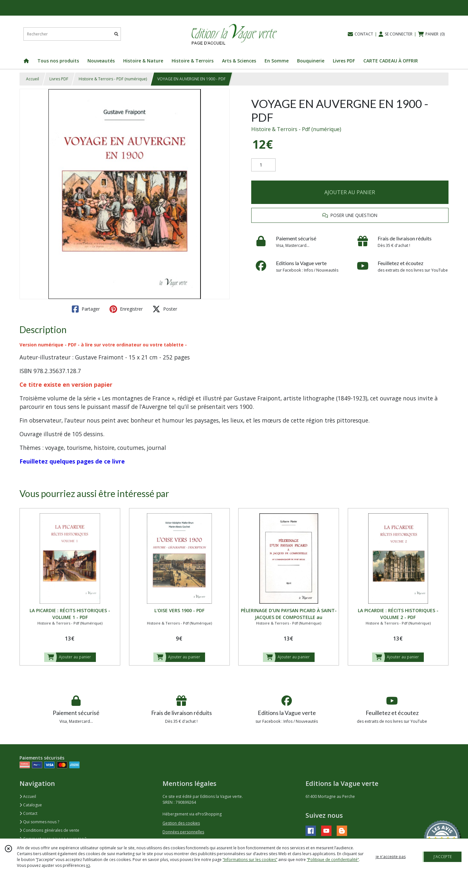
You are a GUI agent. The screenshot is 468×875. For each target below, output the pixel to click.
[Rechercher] (116, 34)
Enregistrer (126, 309)
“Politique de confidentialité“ (333, 859)
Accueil (32, 79)
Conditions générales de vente (49, 830)
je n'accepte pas (391, 856)
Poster (164, 309)
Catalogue (31, 805)
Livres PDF (58, 79)
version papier (92, 384)
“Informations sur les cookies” (250, 859)
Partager (86, 309)
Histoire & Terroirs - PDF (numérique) (113, 79)
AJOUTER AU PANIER (349, 192)
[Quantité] (263, 164)
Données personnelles (183, 832)
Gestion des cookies (181, 823)
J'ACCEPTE (443, 856)
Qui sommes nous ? (39, 822)
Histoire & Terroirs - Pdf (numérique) (296, 129)
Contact (28, 813)
